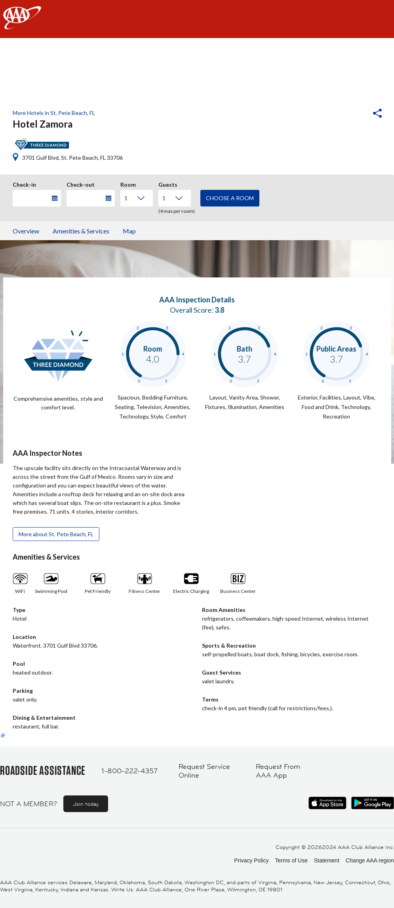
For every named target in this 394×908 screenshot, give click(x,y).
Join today (86, 803)
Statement (326, 860)
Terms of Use (291, 860)
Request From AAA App (278, 771)
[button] (356, 114)
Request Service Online (204, 771)
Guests (167, 183)
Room (128, 183)
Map (129, 231)
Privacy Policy (251, 860)
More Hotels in (54, 112)
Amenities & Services (81, 231)
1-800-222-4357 (129, 771)
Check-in (24, 183)
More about (56, 534)
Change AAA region (370, 860)
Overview (26, 231)
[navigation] (197, 19)
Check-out (81, 183)
